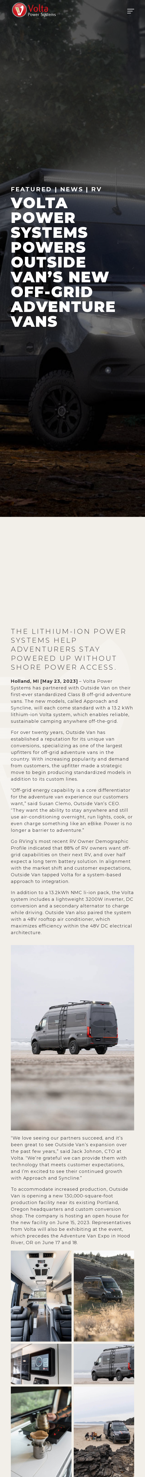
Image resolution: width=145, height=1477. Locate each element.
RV (96, 189)
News (71, 189)
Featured (31, 189)
